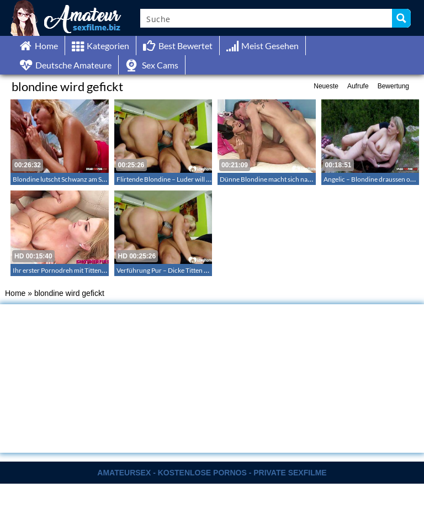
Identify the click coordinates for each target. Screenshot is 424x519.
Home (15, 293)
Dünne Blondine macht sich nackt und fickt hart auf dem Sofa (307, 179)
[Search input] (266, 18)
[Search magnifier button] (401, 18)
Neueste (326, 86)
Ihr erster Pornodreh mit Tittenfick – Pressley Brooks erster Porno (107, 270)
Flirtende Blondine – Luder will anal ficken (176, 179)
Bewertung (393, 86)
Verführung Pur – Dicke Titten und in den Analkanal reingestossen (210, 270)
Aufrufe (358, 86)
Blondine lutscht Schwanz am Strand (65, 179)
